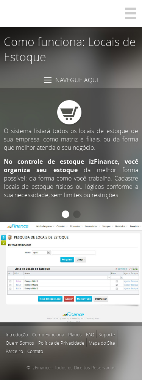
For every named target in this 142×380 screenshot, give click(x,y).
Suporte (106, 334)
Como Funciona (48, 334)
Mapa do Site (102, 343)
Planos (75, 334)
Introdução (17, 334)
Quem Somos (20, 343)
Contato (35, 351)
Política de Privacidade (61, 343)
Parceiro (14, 351)
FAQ (90, 334)
